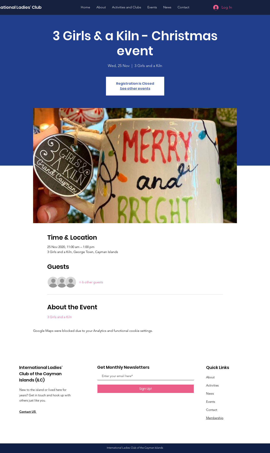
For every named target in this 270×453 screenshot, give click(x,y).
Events (210, 402)
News (210, 393)
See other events (135, 88)
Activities (212, 385)
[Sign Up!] (145, 389)
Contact (211, 410)
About (210, 377)
